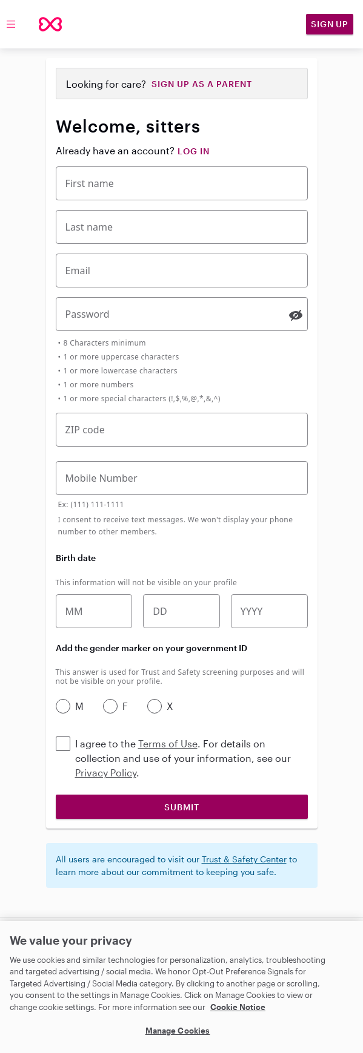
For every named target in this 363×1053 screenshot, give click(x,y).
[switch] (295, 315)
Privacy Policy (105, 772)
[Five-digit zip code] (182, 430)
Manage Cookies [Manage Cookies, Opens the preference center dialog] (177, 1030)
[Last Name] (182, 227)
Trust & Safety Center (244, 859)
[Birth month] (94, 611)
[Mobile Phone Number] (182, 478)
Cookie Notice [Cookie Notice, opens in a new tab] (237, 1007)
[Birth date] (181, 611)
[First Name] (182, 183)
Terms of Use (168, 743)
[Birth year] (269, 611)
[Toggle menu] (11, 24)
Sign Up (329, 24)
